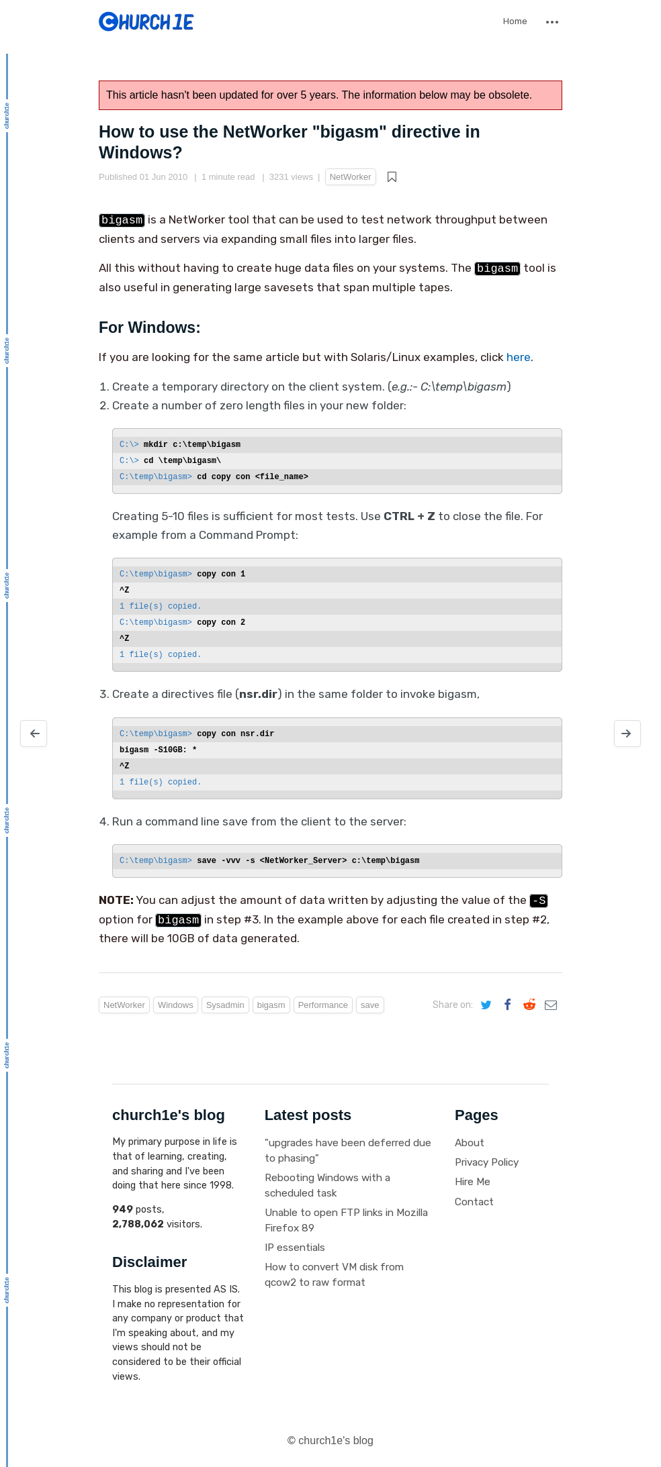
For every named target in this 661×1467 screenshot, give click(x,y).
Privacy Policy (487, 1162)
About (469, 1143)
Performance (323, 1005)
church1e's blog (335, 1440)
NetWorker (350, 177)
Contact (474, 1202)
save (370, 1005)
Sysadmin (225, 1005)
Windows (175, 1005)
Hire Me (472, 1182)
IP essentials (295, 1248)
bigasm (271, 1005)
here (518, 357)
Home (515, 21)
